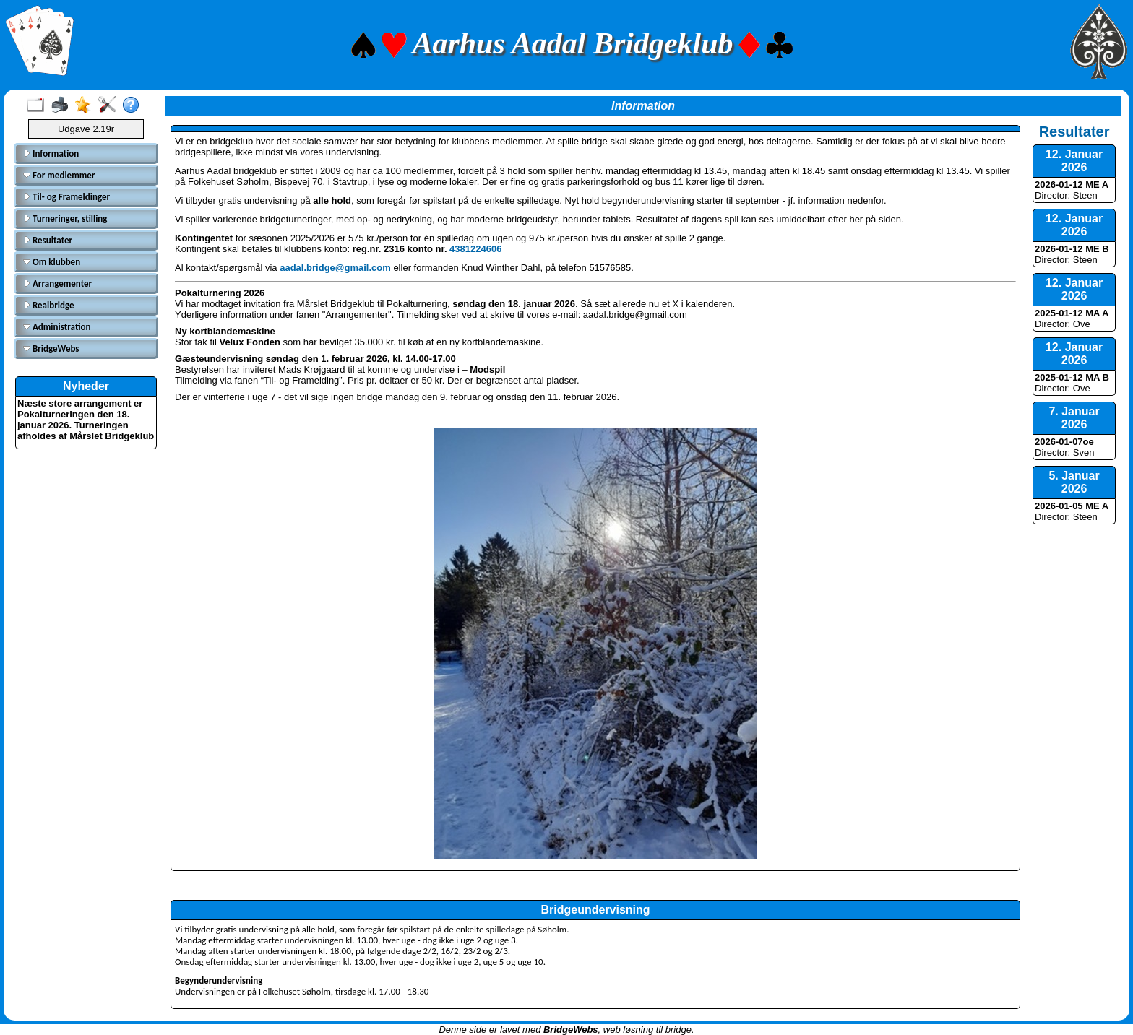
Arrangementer (57, 283)
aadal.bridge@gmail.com (335, 267)
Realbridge (48, 305)
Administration (56, 326)
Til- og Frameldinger (66, 196)
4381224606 (475, 248)
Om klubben (51, 261)
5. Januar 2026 (1073, 482)
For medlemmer (59, 175)
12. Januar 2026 (1074, 160)
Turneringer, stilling (65, 218)
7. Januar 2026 (1073, 417)
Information (51, 153)
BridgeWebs (51, 348)
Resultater (47, 240)
